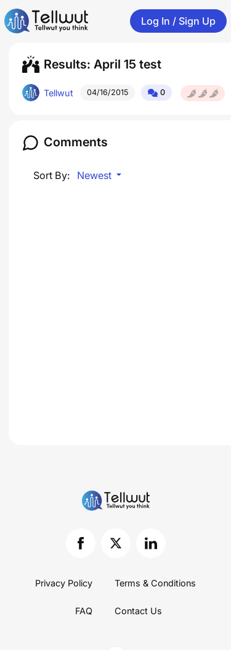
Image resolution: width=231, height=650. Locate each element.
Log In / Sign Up (178, 21)
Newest (95, 175)
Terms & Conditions (155, 583)
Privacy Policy (63, 583)
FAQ (83, 611)
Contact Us (138, 611)
